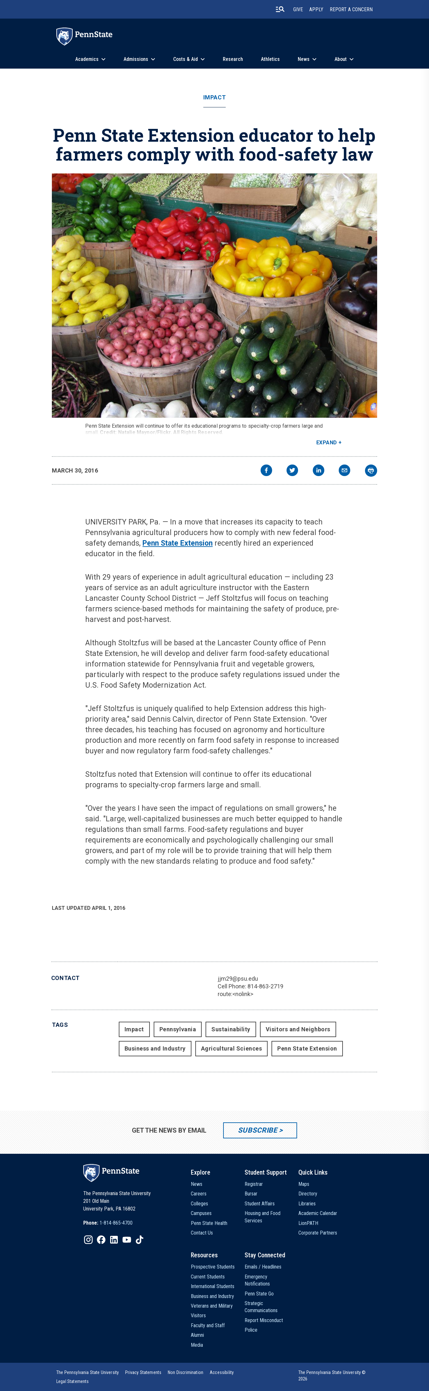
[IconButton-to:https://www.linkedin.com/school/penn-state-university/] (114, 1240)
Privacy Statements (143, 1372)
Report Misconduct (264, 1320)
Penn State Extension (177, 543)
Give (298, 9)
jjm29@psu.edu (238, 978)
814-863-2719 (265, 986)
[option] (108, 1223)
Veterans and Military (212, 1306)
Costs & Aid (185, 59)
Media (197, 1345)
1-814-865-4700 (116, 1223)
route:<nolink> (235, 994)
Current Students (208, 1277)
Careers (198, 1194)
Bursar (251, 1194)
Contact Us (202, 1233)
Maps (303, 1184)
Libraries (307, 1204)
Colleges (199, 1204)
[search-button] (280, 9)
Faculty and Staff (208, 1325)
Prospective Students (213, 1267)
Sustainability (230, 1029)
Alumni (197, 1335)
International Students (212, 1286)
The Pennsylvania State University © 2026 (332, 1375)
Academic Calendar (317, 1213)
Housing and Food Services (262, 1216)
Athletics (270, 59)
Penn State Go (259, 1294)
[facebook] (266, 471)
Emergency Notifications (257, 1280)
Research (233, 59)
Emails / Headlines (263, 1267)
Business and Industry (155, 1048)
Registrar (254, 1184)
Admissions (136, 59)
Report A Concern (351, 9)
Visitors (198, 1315)
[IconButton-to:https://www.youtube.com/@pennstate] (127, 1240)
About (341, 59)
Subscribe (257, 1130)
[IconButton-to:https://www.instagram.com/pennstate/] (88, 1240)
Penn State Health (209, 1223)
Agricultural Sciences (231, 1048)
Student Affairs (260, 1204)
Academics (87, 59)
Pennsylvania (177, 1029)
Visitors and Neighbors (298, 1029)
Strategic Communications (261, 1306)
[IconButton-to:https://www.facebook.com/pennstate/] (101, 1240)
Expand (326, 443)
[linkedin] (318, 471)
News (304, 59)
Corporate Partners (317, 1233)
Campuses (201, 1213)
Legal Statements (72, 1381)
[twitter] (292, 471)
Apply (316, 9)
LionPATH (308, 1223)
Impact (214, 97)
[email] (344, 471)
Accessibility (222, 1372)
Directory (307, 1194)
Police (251, 1330)
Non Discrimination (185, 1372)
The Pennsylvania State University (87, 1372)
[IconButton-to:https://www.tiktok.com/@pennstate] (139, 1240)
